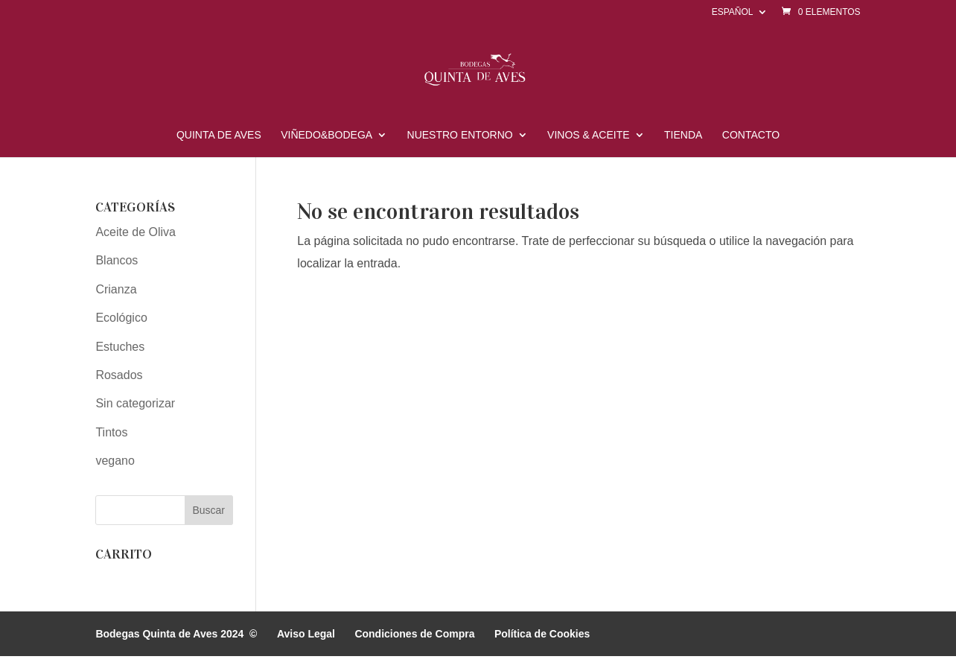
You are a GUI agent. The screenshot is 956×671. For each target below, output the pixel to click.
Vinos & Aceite (588, 135)
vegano (115, 460)
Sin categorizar (135, 403)
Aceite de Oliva (135, 232)
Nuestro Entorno (460, 135)
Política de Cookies (542, 634)
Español (732, 12)
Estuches (119, 346)
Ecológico (121, 317)
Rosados (118, 375)
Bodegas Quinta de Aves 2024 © (176, 634)
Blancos (116, 260)
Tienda (683, 135)
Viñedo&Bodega (326, 135)
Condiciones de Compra (414, 634)
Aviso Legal (306, 634)
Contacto (751, 135)
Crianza (115, 289)
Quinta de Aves (218, 135)
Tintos (111, 432)
